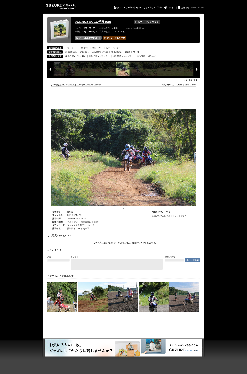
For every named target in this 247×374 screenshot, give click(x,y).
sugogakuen (71, 52)
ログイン (171, 7)
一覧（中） (84, 48)
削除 (96, 222)
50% (194, 85)
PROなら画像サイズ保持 (150, 7)
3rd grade (84, 52)
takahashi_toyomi (100, 52)
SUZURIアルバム (61, 6)
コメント (75, 257)
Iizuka (127, 52)
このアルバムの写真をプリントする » (169, 216)
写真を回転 (72, 222)
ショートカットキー (191, 80)
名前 (49, 257)
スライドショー (113, 48)
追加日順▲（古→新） (123, 56)
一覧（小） (70, 48)
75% (187, 85)
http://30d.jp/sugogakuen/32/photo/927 (83, 85)
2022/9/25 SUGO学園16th (93, 22)
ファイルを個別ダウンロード (80, 225)
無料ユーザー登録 (125, 7)
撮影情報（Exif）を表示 (78, 228)
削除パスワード (172, 257)
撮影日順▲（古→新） (75, 56)
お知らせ (185, 7)
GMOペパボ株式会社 (198, 8)
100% (179, 85)
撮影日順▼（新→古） (99, 56)
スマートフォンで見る (146, 22)
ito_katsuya (116, 52)
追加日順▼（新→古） (147, 56)
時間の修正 (86, 222)
